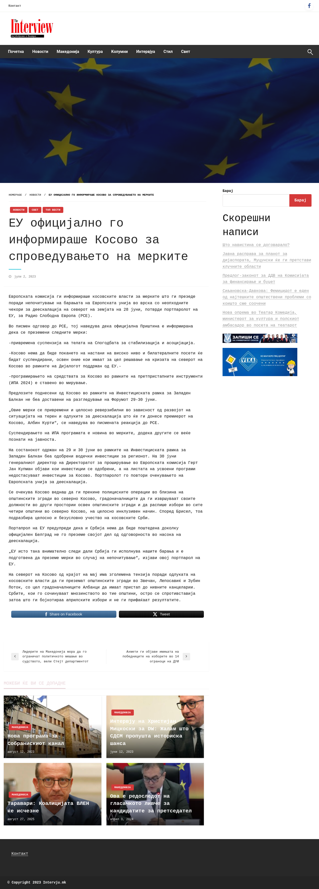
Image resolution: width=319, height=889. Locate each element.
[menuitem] (16, 51)
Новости (40, 51)
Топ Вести (53, 209)
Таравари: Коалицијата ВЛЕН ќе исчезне (48, 807)
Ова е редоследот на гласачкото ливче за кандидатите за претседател (151, 803)
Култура (95, 51)
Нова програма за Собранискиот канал (35, 739)
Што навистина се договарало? (256, 245)
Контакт (14, 6)
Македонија (68, 51)
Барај (228, 191)
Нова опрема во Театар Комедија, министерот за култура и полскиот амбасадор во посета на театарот (261, 319)
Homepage (15, 194)
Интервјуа (145, 51)
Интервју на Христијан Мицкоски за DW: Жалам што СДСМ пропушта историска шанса (149, 732)
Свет (185, 51)
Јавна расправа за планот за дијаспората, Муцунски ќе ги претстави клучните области (267, 260)
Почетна (16, 51)
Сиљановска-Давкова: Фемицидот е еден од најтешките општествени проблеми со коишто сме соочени (267, 297)
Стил (168, 51)
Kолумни (119, 51)
